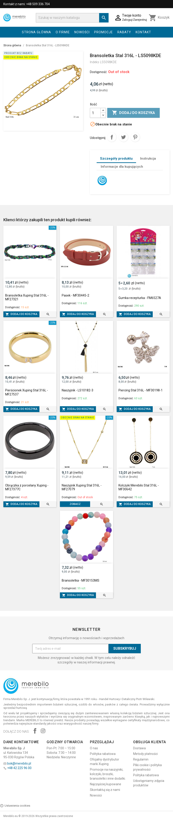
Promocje (103, 32)
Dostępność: (98, 72)
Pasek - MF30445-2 (75, 295)
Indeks (94, 62)
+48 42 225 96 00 (19, 768)
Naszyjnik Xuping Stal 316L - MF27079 (82, 487)
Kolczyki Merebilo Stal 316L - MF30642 (138, 487)
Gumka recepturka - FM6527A (139, 298)
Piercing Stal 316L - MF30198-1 (140, 390)
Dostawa (139, 748)
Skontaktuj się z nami (105, 790)
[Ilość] (95, 113)
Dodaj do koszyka (133, 113)
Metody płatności (145, 754)
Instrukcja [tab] (148, 158)
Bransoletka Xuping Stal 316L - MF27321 (27, 297)
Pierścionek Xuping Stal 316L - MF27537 (26, 392)
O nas (94, 748)
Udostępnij (111, 137)
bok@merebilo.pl (19, 763)
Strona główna (36, 32)
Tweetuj (123, 137)
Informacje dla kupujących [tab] (122, 167)
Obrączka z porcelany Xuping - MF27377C (26, 487)
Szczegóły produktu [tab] (116, 158)
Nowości (82, 32)
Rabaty (124, 32)
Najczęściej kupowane (105, 784)
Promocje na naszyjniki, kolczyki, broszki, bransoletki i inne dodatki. (108, 774)
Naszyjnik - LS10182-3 (77, 390)
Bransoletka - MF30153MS (80, 580)
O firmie (63, 32)
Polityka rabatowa (103, 754)
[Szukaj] (72, 17)
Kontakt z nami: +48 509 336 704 (26, 4)
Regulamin (140, 759)
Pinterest (135, 137)
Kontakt (143, 32)
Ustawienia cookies (15, 806)
